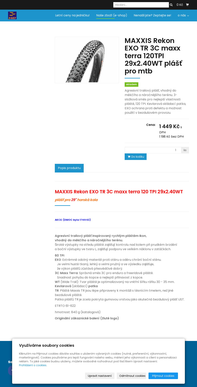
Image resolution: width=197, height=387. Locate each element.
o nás (183, 15)
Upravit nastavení (100, 376)
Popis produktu (69, 168)
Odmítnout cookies (132, 376)
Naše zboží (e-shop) (111, 15)
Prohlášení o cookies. (33, 365)
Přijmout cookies (163, 376)
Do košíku (135, 157)
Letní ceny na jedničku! (72, 15)
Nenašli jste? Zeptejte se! (152, 15)
